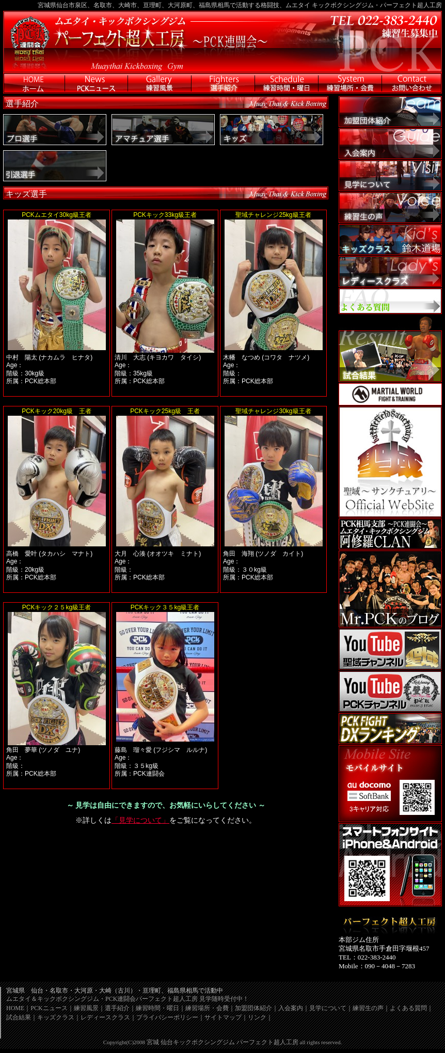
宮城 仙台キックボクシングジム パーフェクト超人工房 (222, 1042)
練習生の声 (368, 1008)
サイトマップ (223, 1017)
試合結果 (18, 1017)
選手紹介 (117, 1008)
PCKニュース (48, 1008)
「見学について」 (140, 820)
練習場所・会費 (207, 1008)
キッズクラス (55, 1017)
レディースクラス (105, 1017)
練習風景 (86, 1008)
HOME (15, 1008)
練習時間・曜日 (157, 1008)
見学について (327, 1008)
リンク (257, 1017)
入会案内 (290, 1008)
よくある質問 (408, 1008)
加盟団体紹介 (253, 1008)
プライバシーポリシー (167, 1017)
